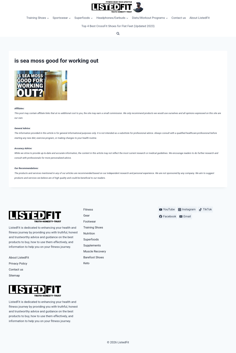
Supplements (92, 245)
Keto (86, 263)
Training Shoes (93, 227)
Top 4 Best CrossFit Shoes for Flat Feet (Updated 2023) (118, 26)
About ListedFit (199, 18)
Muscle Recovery (94, 251)
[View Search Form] (118, 33)
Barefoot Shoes (93, 257)
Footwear (89, 221)
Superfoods (91, 239)
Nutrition (89, 233)
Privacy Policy (18, 263)
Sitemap (14, 275)
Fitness (88, 209)
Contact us (178, 18)
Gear (86, 215)
